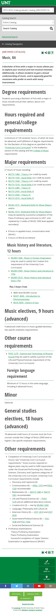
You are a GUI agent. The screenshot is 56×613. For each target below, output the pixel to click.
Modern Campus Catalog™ (32, 610)
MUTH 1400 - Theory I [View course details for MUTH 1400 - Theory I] (18, 174)
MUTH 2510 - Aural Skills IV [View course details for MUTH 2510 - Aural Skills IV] (21, 198)
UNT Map (47, 578)
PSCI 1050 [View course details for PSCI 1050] (25, 522)
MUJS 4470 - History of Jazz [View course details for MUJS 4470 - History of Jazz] (26, 302)
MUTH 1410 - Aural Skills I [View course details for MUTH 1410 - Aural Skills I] (20, 177)
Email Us (44, 570)
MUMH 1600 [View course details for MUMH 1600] (43, 505)
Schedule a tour (32, 594)
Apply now (16, 594)
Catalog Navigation (14, 44)
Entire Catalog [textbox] (9, 22)
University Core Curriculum (18, 147)
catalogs (17, 608)
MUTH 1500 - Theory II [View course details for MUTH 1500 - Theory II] (19, 181)
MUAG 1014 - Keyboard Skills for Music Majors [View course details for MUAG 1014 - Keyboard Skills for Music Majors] (30, 211)
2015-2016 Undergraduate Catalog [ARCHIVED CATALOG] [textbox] (28, 10)
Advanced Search (10, 36)
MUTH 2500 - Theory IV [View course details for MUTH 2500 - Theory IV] (19, 195)
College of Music (41, 150)
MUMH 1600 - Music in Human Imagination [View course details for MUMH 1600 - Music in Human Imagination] (31, 258)
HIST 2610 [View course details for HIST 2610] (39, 512)
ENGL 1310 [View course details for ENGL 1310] (38, 485)
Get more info (25, 598)
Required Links (28, 604)
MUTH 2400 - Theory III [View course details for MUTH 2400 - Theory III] (19, 188)
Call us (44, 562)
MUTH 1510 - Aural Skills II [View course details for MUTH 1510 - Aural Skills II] (20, 184)
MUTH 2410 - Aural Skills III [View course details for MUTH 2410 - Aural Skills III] (21, 191)
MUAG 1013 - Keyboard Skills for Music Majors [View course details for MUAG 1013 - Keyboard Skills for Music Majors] (30, 205)
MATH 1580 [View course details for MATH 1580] (35, 492)
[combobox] (28, 10)
